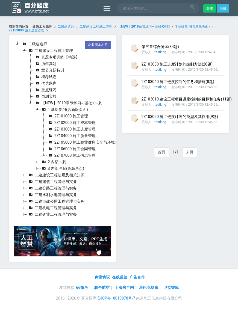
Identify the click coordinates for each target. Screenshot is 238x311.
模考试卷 (45, 76)
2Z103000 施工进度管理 (26, 30)
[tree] (62, 129)
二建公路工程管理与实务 (52, 188)
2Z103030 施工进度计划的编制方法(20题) (177, 64)
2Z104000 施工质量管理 (71, 135)
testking (160, 52)
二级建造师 (66, 26)
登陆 (209, 8)
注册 (223, 8)
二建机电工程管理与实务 (52, 208)
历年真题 (45, 63)
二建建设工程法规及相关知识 (56, 175)
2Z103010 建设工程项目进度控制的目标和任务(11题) (187, 99)
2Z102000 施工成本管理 (71, 122)
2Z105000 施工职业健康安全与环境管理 (84, 142)
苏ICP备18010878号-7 (116, 298)
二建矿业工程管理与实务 (52, 214)
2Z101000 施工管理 (67, 116)
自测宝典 (45, 96)
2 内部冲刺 (53, 162)
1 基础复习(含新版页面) (192, 26)
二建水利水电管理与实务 (52, 194)
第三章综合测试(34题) (160, 47)
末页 (189, 152)
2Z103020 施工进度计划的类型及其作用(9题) (180, 116)
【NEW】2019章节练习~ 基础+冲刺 (144, 26)
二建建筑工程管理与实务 (52, 181)
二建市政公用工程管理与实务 (56, 201)
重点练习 (45, 90)
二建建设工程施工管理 (96, 26)
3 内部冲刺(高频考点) (62, 168)
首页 (161, 152)
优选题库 (45, 83)
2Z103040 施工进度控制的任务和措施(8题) (178, 81)
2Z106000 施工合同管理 (71, 149)
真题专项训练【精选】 (57, 57)
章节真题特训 (49, 70)
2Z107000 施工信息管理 (71, 155)
